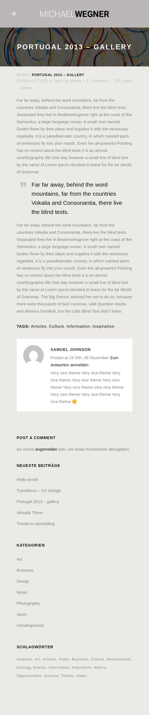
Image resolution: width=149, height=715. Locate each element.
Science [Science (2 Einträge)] (51, 676)
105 (123, 81)
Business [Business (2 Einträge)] (80, 659)
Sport (58, 80)
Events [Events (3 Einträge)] (40, 667)
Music (22, 592)
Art (19, 559)
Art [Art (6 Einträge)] (37, 659)
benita (75, 80)
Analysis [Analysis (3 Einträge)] (24, 659)
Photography (28, 603)
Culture (56, 326)
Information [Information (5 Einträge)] (58, 667)
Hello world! (27, 479)
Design (23, 581)
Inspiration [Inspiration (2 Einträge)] (81, 667)
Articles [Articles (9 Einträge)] (49, 659)
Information (78, 326)
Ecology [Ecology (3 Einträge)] (24, 667)
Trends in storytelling (36, 523)
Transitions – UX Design (39, 490)
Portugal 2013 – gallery (38, 501)
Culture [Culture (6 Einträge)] (97, 659)
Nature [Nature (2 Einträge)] (100, 667)
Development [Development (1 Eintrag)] (119, 659)
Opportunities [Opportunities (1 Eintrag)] (29, 676)
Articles (39, 326)
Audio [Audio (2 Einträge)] (64, 659)
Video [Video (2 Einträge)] (81, 676)
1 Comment (97, 80)
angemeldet (46, 449)
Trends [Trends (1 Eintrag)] (67, 676)
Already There (30, 512)
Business (25, 570)
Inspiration (104, 326)
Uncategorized (30, 625)
